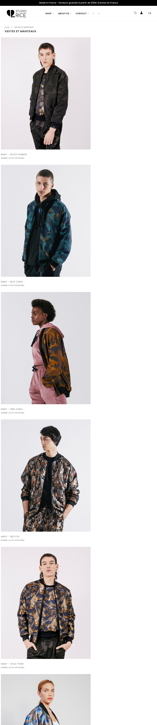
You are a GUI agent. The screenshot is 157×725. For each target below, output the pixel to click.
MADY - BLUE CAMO (64, 106)
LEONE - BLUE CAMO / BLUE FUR (122, 422)
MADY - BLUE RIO (114, 185)
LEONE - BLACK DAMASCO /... (69, 422)
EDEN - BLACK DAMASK (65, 264)
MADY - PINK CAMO (116, 106)
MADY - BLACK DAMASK (14, 106)
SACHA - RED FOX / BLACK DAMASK (20, 659)
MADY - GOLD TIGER (64, 185)
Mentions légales (37, 711)
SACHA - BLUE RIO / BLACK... (120, 659)
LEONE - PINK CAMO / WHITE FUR (19, 501)
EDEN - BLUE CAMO (115, 264)
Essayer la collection (104, 711)
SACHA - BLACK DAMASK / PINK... (123, 580)
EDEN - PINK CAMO (11, 343)
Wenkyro (98, 718)
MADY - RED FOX (10, 185)
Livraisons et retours (61, 711)
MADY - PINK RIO (10, 264)
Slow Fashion (83, 711)
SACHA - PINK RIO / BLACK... (68, 659)
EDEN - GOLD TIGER (12, 422)
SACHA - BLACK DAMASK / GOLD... (20, 580)
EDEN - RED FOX (62, 343)
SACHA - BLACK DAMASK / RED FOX (124, 501)
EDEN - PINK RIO (114, 343)
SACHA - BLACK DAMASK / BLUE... (71, 580)
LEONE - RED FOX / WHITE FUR (69, 501)
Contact (124, 711)
